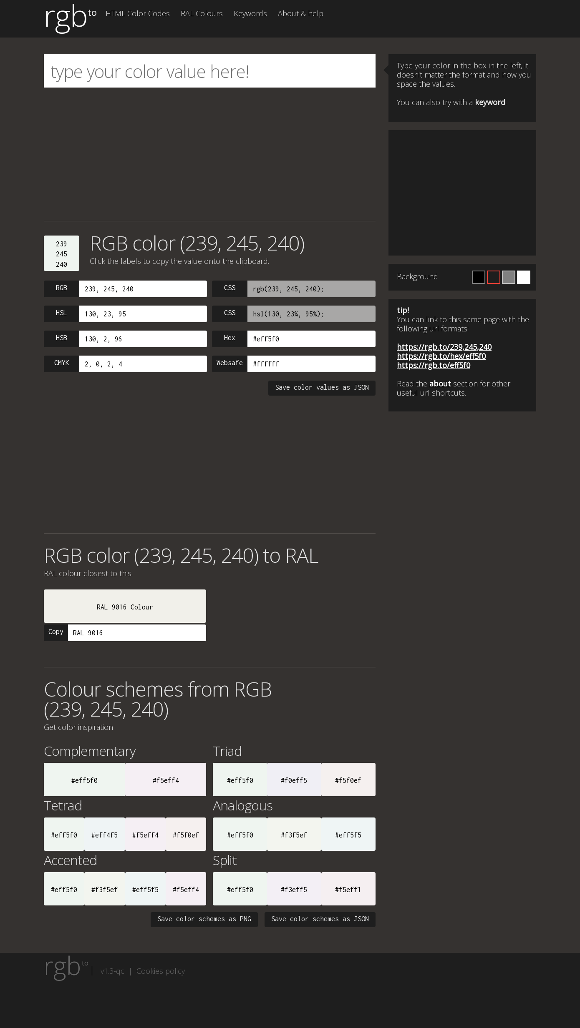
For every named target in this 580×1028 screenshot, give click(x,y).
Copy (55, 631)
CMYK (61, 362)
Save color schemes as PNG (204, 919)
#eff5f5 (348, 835)
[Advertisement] (210, 154)
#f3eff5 (294, 889)
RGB (61, 287)
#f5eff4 (166, 780)
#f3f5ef (294, 835)
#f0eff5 (294, 780)
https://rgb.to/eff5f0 (433, 365)
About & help (300, 13)
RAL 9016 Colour (125, 607)
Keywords (250, 13)
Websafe (230, 362)
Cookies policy (160, 971)
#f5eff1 (348, 889)
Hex (229, 337)
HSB (61, 337)
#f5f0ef (348, 780)
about (440, 384)
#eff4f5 (104, 835)
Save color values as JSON (322, 387)
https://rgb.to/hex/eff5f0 (441, 356)
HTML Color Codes (138, 13)
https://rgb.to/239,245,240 (444, 347)
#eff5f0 (84, 780)
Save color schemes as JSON (320, 919)
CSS (229, 287)
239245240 (61, 254)
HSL (61, 312)
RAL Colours (202, 13)
